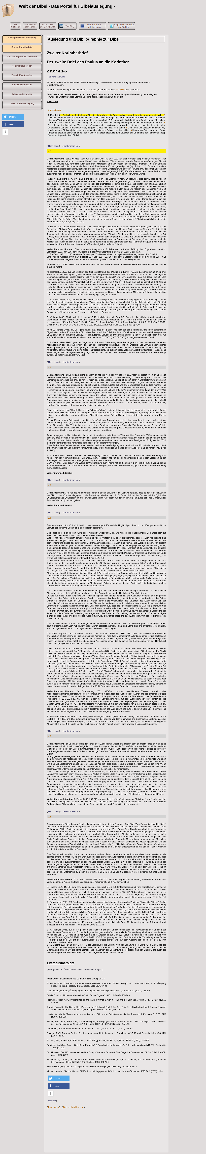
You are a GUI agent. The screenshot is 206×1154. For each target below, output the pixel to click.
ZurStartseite (15, 25)
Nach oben (53, 146)
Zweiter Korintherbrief (22, 47)
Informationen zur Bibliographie (47, 25)
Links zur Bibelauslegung (22, 103)
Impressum (53, 1107)
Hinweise (120, 89)
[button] (13, 117)
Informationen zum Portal (30, 25)
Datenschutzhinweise (22, 94)
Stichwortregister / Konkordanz (22, 56)
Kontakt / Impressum (22, 85)
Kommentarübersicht (22, 66)
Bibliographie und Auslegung (22, 38)
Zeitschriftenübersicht (21, 75)
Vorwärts (61, 77)
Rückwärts (52, 77)
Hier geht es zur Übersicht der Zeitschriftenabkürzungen (74, 969)
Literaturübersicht (70, 146)
